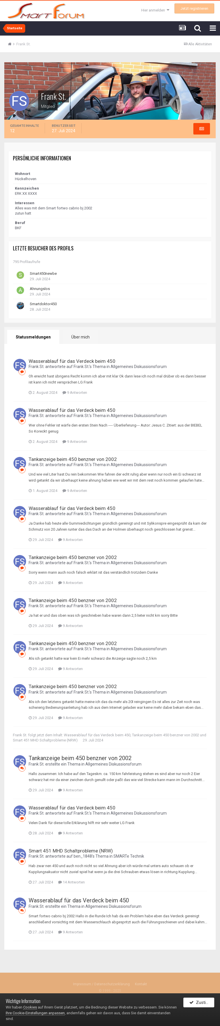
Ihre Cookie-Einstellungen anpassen (35, 1013)
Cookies (30, 1007)
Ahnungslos (40, 289)
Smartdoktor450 (43, 304)
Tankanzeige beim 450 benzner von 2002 (73, 459)
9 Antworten (74, 392)
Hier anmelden (155, 10)
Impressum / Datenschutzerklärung (101, 984)
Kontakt (141, 984)
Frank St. (36, 366)
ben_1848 (83, 856)
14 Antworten (71, 882)
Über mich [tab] (79, 337)
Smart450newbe (43, 273)
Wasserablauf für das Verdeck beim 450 (72, 361)
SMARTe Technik (128, 856)
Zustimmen (201, 1003)
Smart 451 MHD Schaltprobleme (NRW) (45, 740)
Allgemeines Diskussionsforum (139, 366)
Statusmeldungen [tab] (33, 337)
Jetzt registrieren (194, 8)
